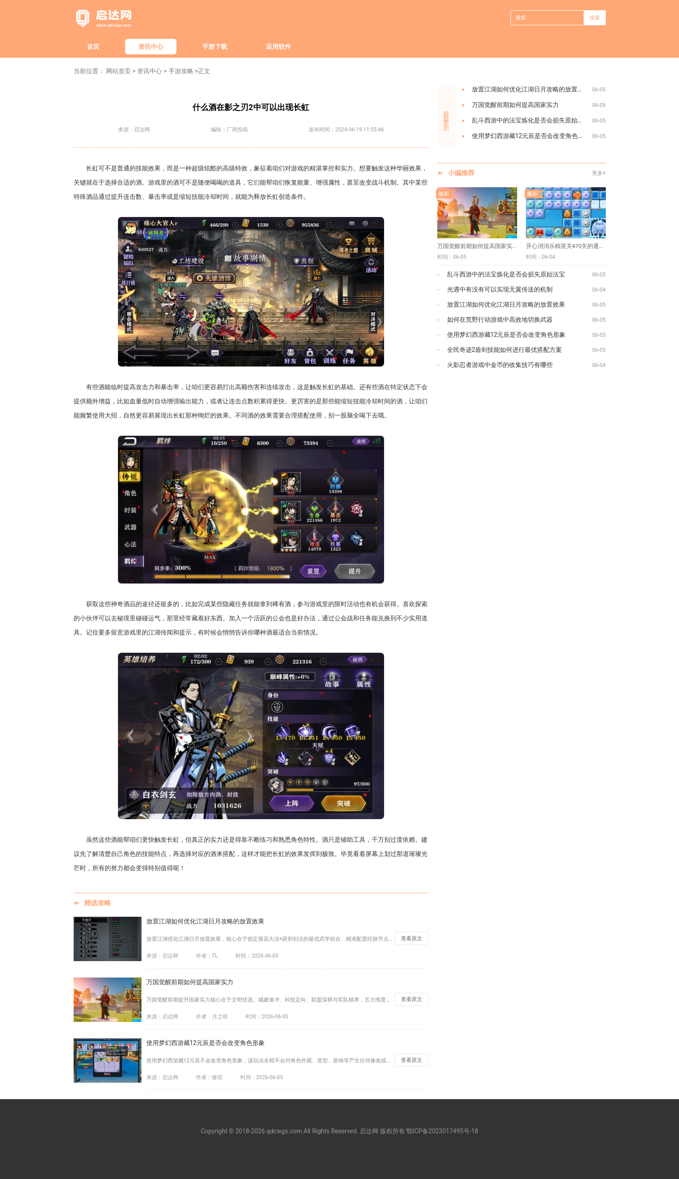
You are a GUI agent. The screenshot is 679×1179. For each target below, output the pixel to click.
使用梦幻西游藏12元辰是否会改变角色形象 (205, 1042)
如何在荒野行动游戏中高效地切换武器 (500, 319)
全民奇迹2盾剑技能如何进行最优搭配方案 (504, 349)
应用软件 (278, 46)
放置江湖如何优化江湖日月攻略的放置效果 (205, 921)
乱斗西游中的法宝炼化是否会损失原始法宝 (531, 120)
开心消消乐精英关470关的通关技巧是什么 (566, 246)
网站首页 (118, 71)
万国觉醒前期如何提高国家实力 (189, 982)
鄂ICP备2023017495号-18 (442, 1131)
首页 (93, 46)
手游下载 (214, 46)
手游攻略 (181, 71)
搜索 (594, 18)
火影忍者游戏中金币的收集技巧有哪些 (500, 364)
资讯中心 (150, 46)
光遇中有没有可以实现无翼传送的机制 (500, 289)
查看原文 (411, 938)
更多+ (599, 173)
